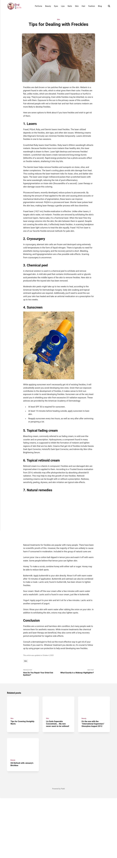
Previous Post (40, 630)
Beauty (48, 6)
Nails (70, 6)
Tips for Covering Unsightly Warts (18, 681)
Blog (100, 6)
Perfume (38, 6)
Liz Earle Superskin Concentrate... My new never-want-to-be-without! (58, 682)
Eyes (56, 6)
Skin (77, 6)
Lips (63, 6)
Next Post (76, 629)
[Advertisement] (58, 775)
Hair (83, 6)
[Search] (109, 6)
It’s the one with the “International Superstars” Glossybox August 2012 (93, 682)
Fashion (91, 6)
